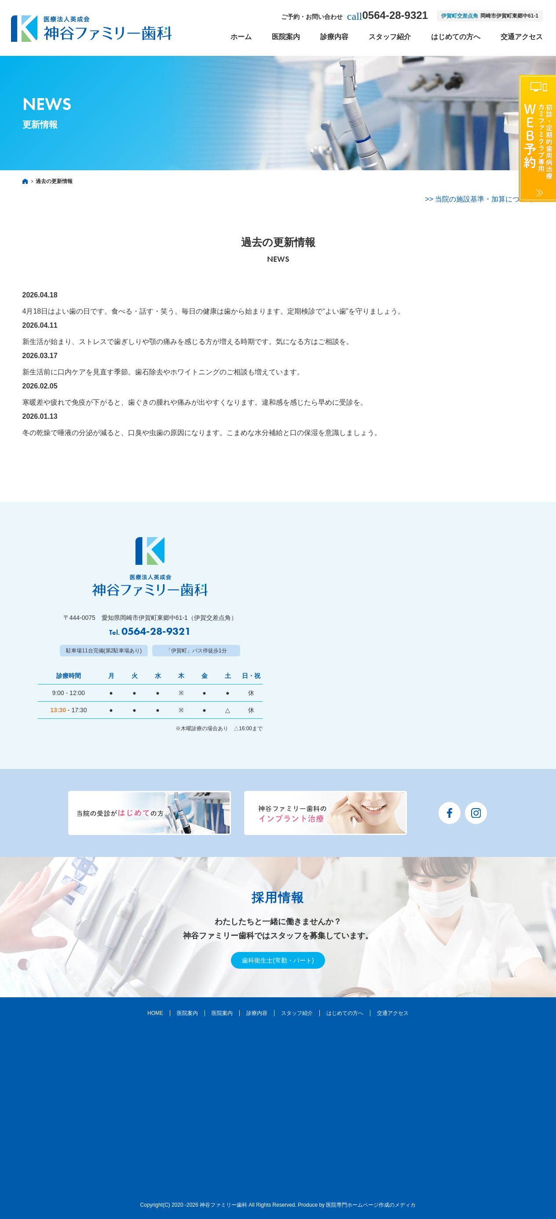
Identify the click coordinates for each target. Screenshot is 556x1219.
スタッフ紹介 (390, 36)
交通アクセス (522, 36)
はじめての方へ (455, 36)
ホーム (241, 36)
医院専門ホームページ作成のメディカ (371, 1205)
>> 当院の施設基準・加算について (479, 199)
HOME (155, 1013)
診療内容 (334, 36)
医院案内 (286, 36)
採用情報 (278, 897)
